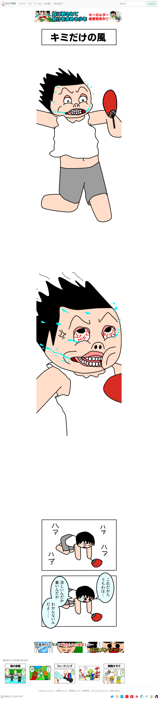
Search (152, 4)
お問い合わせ (114, 691)
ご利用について (61, 691)
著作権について (75, 691)
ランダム (38, 4)
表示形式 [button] (58, 4)
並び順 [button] (47, 4)
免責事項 (86, 691)
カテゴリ (22, 4)
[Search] (132, 3)
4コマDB (8, 4)
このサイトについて (46, 691)
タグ (30, 4)
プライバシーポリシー (100, 691)
